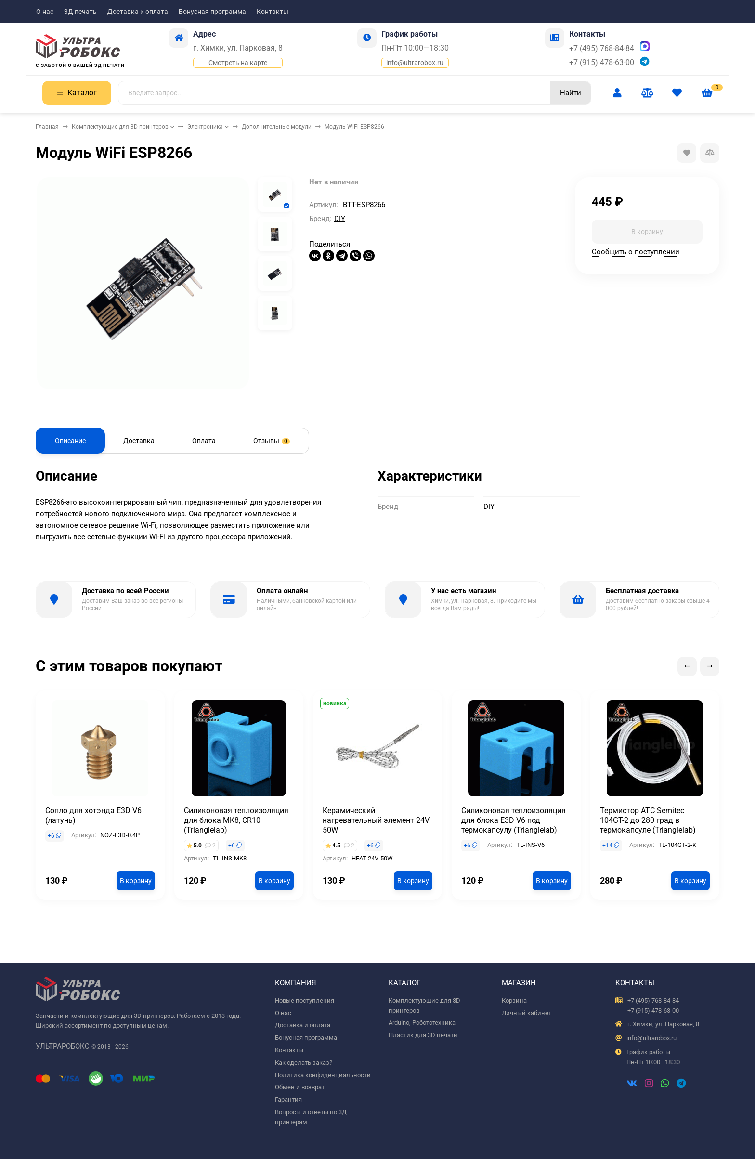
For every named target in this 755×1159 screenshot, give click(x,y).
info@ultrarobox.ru (414, 62)
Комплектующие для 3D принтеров (120, 126)
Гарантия (288, 1099)
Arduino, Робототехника (422, 1022)
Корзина (514, 1000)
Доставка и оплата (137, 11)
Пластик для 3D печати (423, 1035)
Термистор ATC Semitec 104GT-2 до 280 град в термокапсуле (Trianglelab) (648, 820)
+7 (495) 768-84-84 (601, 48)
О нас (44, 11)
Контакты (272, 11)
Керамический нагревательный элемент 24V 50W (376, 820)
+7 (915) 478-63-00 (601, 62)
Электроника (205, 126)
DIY (339, 218)
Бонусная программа (212, 11)
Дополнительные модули (277, 126)
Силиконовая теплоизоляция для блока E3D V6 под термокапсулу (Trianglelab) (513, 820)
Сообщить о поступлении (635, 251)
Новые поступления (304, 1000)
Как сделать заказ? (303, 1062)
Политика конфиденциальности (323, 1075)
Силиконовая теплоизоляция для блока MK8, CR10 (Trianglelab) (236, 820)
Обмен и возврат (300, 1087)
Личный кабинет (526, 1012)
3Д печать (80, 11)
